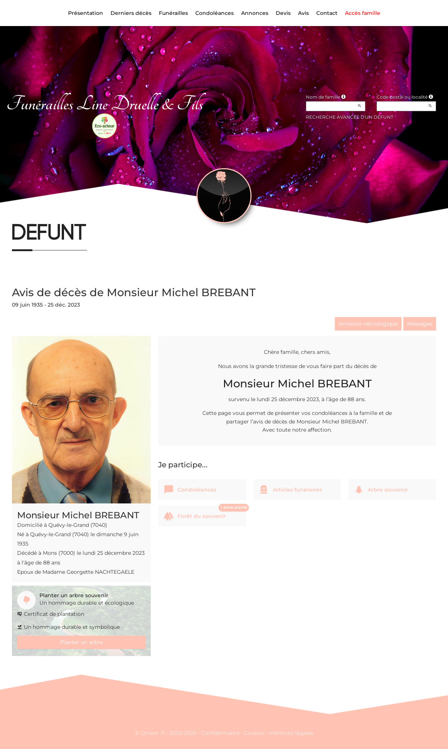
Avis (303, 13)
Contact (326, 13)
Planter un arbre (81, 642)
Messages (419, 323)
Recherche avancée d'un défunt (349, 117)
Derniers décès (131, 13)
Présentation (85, 13)
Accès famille (362, 13)
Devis (283, 13)
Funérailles (173, 13)
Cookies (254, 733)
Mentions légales (291, 733)
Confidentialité (220, 733)
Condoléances (214, 13)
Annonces (254, 13)
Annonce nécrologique (368, 323)
